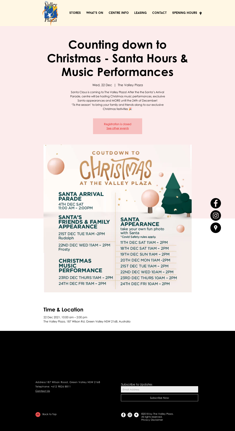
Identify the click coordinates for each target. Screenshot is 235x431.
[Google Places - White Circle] (136, 415)
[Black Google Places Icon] (200, 13)
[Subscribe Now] (159, 397)
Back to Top (49, 414)
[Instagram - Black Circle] (215, 215)
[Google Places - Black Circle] (215, 228)
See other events (118, 128)
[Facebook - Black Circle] (215, 203)
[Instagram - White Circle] (130, 415)
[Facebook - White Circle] (123, 415)
